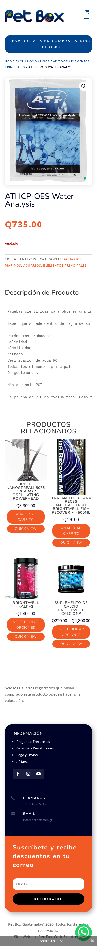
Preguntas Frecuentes (33, 741)
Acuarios (32, 265)
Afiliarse (22, 761)
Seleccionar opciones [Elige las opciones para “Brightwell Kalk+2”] (26, 625)
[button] (83, 86)
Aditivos (60, 61)
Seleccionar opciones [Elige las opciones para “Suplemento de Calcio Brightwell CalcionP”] (71, 632)
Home (9, 61)
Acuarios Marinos (34, 61)
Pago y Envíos (27, 755)
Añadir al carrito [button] (26, 517)
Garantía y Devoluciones (35, 748)
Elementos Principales (65, 265)
